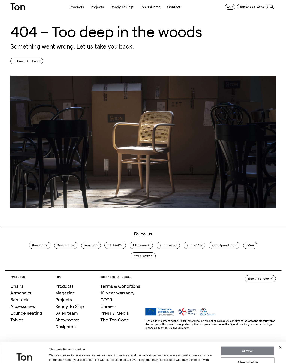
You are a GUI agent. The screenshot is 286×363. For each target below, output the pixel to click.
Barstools (19, 299)
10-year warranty (117, 292)
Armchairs (20, 292)
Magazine (65, 292)
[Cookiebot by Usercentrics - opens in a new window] (24, 356)
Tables (16, 319)
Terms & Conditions (120, 286)
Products (77, 6)
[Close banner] (280, 326)
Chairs (16, 286)
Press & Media (114, 313)
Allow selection (247, 341)
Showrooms (67, 319)
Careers (108, 306)
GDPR (106, 299)
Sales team (66, 313)
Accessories (22, 306)
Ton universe (150, 6)
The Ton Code (114, 319)
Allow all (247, 330)
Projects (97, 6)
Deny (247, 352)
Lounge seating (26, 313)
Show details (197, 355)
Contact (173, 6)
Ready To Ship (122, 6)
